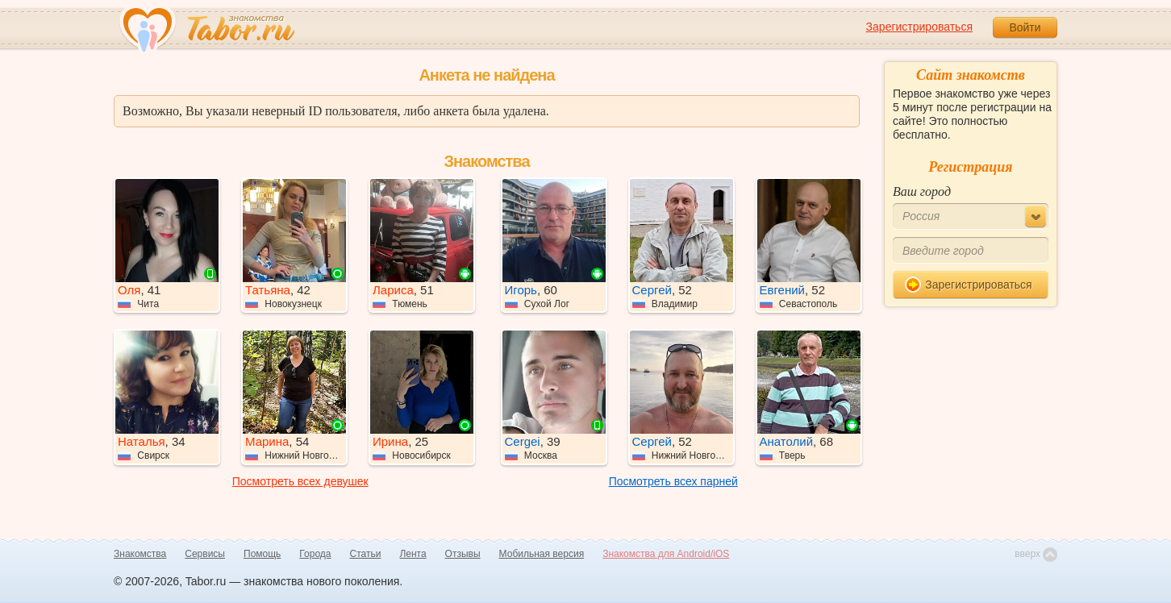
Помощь (262, 553)
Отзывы (463, 553)
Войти (1024, 27)
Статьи (365, 553)
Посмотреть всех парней (673, 481)
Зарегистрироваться (919, 26)
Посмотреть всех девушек (300, 481)
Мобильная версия (542, 553)
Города (315, 553)
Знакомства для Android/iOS (665, 553)
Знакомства (140, 553)
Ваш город (922, 191)
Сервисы (205, 553)
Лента (412, 553)
